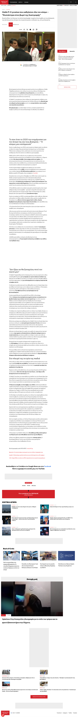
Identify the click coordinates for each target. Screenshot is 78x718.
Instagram (65, 712)
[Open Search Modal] (75, 2)
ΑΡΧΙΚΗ (3, 9)
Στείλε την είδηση (28, 495)
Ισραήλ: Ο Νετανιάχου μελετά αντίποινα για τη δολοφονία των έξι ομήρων (26, 455)
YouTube (42, 469)
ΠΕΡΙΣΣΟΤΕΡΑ (67, 87)
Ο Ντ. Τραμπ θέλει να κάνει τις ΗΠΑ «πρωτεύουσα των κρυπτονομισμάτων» (27, 458)
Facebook (47, 466)
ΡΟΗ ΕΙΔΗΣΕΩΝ (13, 2)
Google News (33, 466)
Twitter (70, 712)
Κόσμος (8, 9)
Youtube (75, 712)
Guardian (35, 173)
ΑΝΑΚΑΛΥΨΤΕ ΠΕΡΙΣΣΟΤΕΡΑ (39, 696)
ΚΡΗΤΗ (3, 615)
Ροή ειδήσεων (62, 51)
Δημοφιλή (72, 51)
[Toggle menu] (71, 2)
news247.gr (30, 448)
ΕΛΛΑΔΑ (26, 2)
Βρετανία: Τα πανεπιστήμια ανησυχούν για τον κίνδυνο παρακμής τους (26, 452)
